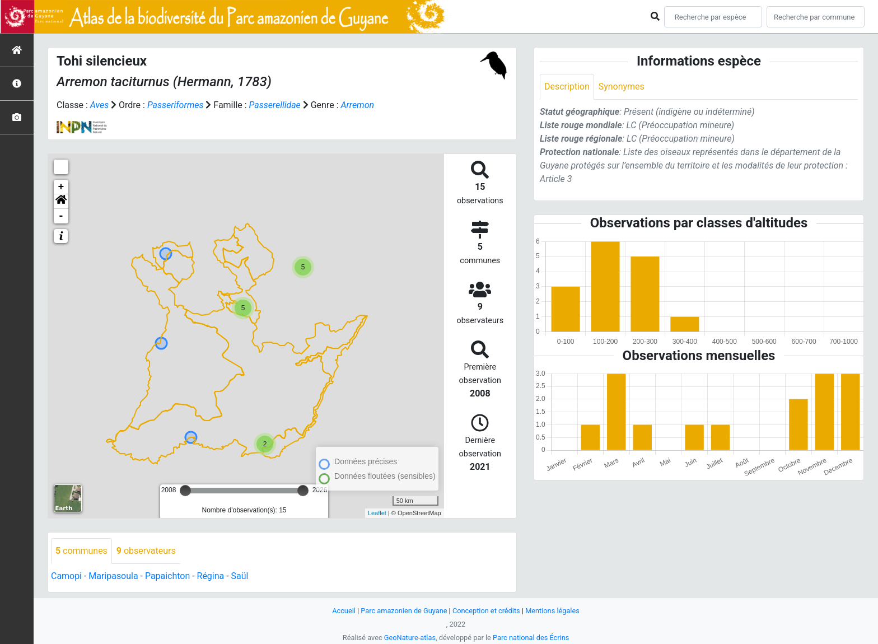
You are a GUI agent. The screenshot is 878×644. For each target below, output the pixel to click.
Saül (240, 576)
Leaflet (377, 513)
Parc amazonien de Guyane (404, 610)
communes (81, 550)
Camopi (66, 576)
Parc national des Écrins (531, 637)
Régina (211, 576)
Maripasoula (113, 576)
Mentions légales (553, 610)
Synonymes (622, 86)
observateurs (146, 550)
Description (567, 86)
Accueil (343, 610)
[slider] (185, 490)
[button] (61, 201)
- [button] (61, 216)
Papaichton (167, 576)
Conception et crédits (486, 610)
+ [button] (61, 187)
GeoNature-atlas (410, 637)
